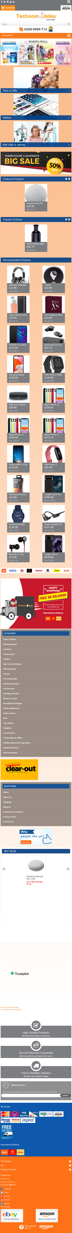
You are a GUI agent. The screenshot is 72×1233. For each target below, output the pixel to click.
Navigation (7, 35)
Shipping (7, 802)
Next (68, 52)
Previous (3, 52)
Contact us (8, 821)
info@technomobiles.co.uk (9, 1182)
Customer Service (8, 1169)
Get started (6, 1161)
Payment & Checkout (13, 812)
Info (2, 1165)
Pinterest (5, 1196)
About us (7, 797)
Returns (7, 807)
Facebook (6, 1189)
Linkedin (5, 1203)
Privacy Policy (9, 817)
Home (6, 792)
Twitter (5, 1192)
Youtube (5, 1200)
